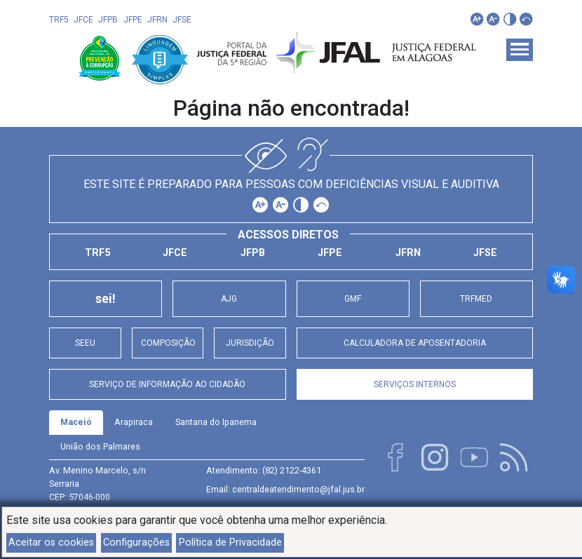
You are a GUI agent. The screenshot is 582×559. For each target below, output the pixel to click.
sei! (105, 299)
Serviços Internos (415, 384)
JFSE (181, 20)
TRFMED (476, 299)
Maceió (76, 422)
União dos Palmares (100, 446)
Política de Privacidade (230, 542)
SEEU (85, 343)
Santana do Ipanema (216, 422)
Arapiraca (133, 422)
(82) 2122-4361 (291, 470)
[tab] (76, 422)
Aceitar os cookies (51, 542)
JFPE (132, 20)
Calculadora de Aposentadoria (415, 343)
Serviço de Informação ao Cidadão (167, 384)
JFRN (157, 20)
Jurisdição (250, 343)
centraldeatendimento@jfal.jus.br (298, 489)
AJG (229, 299)
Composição (168, 343)
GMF (352, 299)
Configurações (136, 542)
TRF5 (59, 20)
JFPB (108, 20)
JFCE (83, 20)
